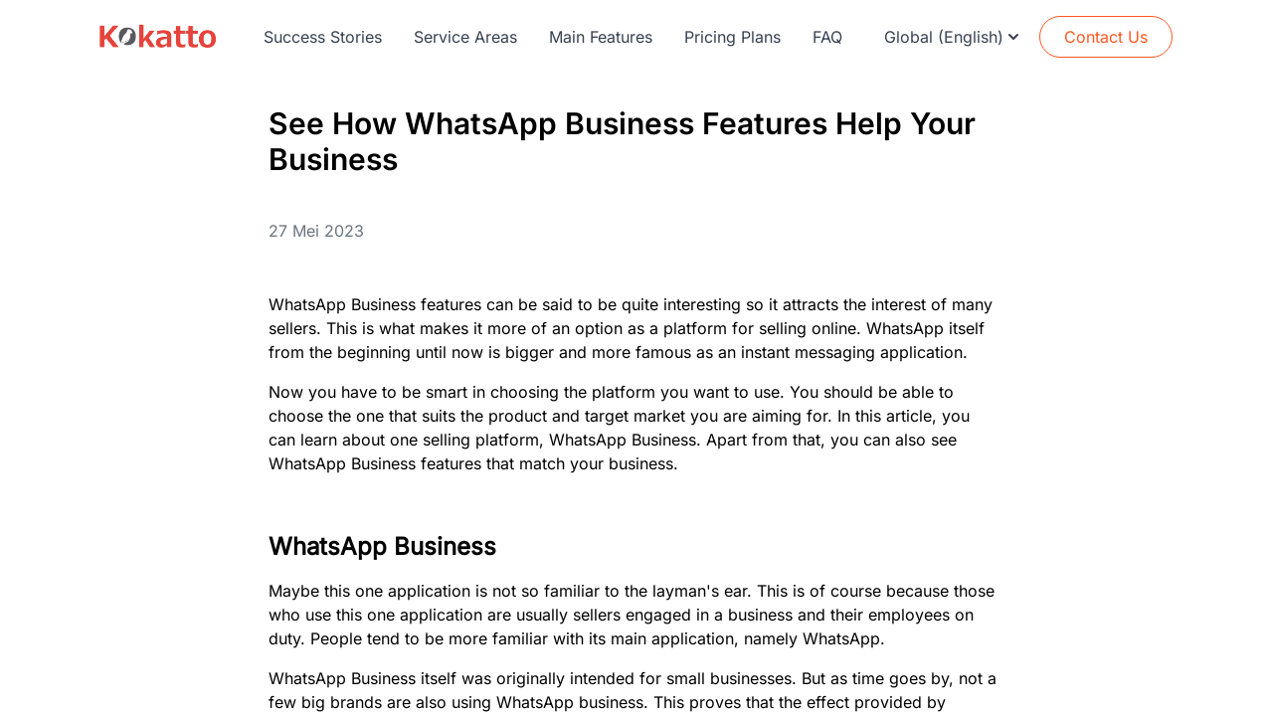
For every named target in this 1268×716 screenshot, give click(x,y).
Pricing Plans (732, 37)
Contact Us (1106, 37)
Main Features (600, 37)
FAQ (827, 37)
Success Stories (323, 37)
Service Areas (465, 37)
